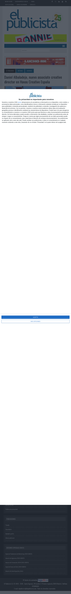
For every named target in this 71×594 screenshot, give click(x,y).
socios (19, 102)
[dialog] (35, 297)
